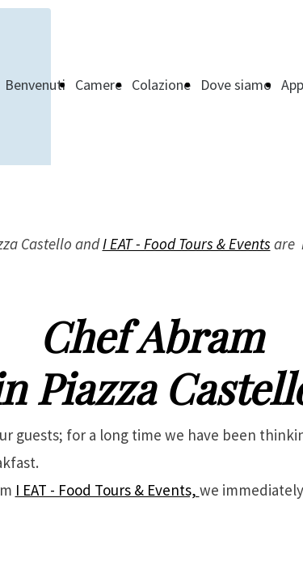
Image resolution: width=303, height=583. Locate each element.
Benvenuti (35, 84)
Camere (98, 84)
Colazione (161, 84)
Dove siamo (235, 84)
